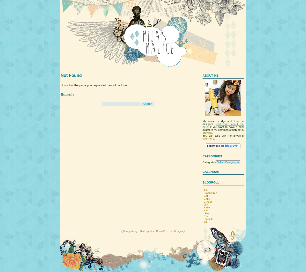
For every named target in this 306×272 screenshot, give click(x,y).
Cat (206, 195)
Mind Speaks (147, 231)
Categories (209, 162)
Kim (206, 210)
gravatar (207, 132)
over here (208, 138)
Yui (206, 222)
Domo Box (162, 231)
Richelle (208, 219)
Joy (206, 204)
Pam (206, 216)
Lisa (206, 213)
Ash (206, 190)
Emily (207, 198)
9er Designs (176, 231)
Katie (207, 207)
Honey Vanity (130, 231)
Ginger (208, 201)
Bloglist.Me (210, 192)
